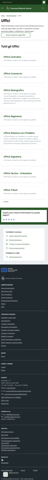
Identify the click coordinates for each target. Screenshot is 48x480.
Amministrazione (11, 16)
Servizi (23, 470)
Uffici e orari (5, 400)
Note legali (4, 435)
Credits (35, 470)
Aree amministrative (7, 288)
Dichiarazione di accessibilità (10, 438)
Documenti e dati (6, 291)
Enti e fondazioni (6, 294)
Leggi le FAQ (5, 443)
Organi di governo (7, 297)
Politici (3, 304)
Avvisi (3, 356)
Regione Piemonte (7, 2)
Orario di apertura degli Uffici (16, 35)
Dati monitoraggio (7, 470)
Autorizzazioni (5, 321)
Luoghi (3, 367)
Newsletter (4, 463)
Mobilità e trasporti (7, 336)
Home (3, 16)
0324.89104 (11, 388)
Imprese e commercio (8, 333)
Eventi (3, 370)
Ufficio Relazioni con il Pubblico (11, 397)
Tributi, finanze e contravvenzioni (11, 342)
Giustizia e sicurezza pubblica (10, 330)
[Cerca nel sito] (42, 8)
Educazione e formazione (9, 327)
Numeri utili (5, 403)
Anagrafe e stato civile (8, 317)
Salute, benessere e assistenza (11, 339)
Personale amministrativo (9, 300)
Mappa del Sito (14, 472)
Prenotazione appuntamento (10, 448)
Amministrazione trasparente (10, 441)
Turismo (3, 345)
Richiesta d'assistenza (8, 450)
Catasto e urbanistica (8, 324)
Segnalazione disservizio (9, 445)
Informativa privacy (7, 432)
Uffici (2, 307)
